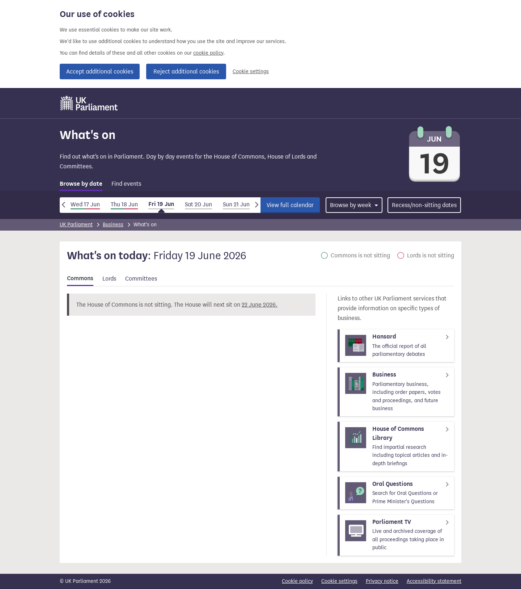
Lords (109, 278)
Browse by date (81, 184)
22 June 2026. (260, 304)
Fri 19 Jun (161, 204)
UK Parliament (76, 225)
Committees (141, 278)
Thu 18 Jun (124, 204)
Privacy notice (382, 581)
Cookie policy (297, 581)
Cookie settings (251, 71)
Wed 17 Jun (85, 204)
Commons (80, 278)
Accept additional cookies (99, 71)
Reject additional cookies (186, 71)
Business (113, 225)
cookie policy (208, 53)
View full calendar (290, 205)
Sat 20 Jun (198, 204)
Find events (126, 183)
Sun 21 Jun (236, 204)
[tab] (81, 185)
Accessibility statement (434, 581)
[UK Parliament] (89, 103)
